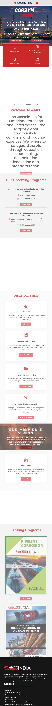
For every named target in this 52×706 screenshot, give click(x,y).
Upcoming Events (11, 697)
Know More (26, 243)
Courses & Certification (12, 693)
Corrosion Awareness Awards (14, 695)
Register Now (19, 46)
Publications (9, 700)
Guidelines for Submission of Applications (18, 702)
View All (26, 598)
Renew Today (26, 505)
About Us (8, 690)
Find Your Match (26, 474)
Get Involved (26, 566)
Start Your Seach (26, 536)
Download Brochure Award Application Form (19, 704)
